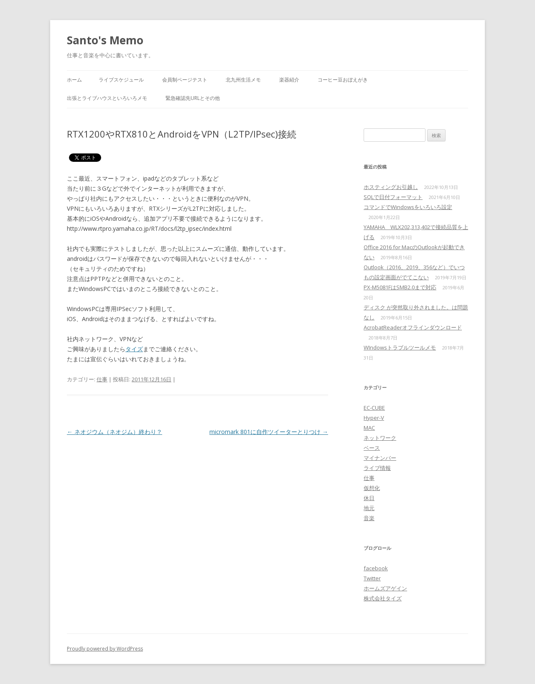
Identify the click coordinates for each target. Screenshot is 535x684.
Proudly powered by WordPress (105, 648)
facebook (376, 568)
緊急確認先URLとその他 (193, 98)
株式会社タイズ (383, 598)
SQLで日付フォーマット (393, 197)
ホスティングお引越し (391, 187)
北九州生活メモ (243, 79)
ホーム (74, 79)
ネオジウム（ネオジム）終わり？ (114, 432)
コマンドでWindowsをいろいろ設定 (408, 207)
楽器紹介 (289, 79)
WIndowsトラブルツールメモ (400, 347)
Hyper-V (374, 417)
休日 (369, 498)
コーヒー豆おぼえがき (343, 79)
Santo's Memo (105, 40)
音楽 (369, 518)
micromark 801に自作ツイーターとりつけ (268, 432)
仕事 (102, 379)
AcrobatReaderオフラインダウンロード (413, 327)
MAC (369, 427)
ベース (372, 448)
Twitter (372, 578)
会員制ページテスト (184, 79)
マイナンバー (380, 458)
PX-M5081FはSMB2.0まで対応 (400, 287)
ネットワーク (380, 438)
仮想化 (372, 488)
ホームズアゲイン (385, 588)
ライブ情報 (377, 468)
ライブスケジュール (121, 79)
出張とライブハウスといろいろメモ (107, 98)
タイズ (134, 349)
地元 (369, 508)
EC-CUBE (374, 407)
